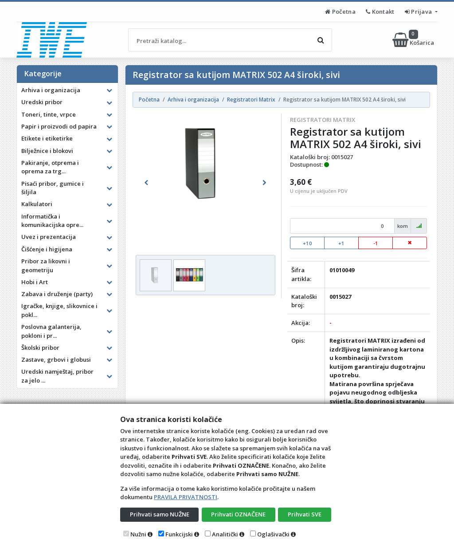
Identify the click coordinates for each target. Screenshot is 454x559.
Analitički (225, 534)
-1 (375, 243)
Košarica (413, 40)
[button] (146, 182)
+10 (307, 243)
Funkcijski (179, 534)
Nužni (138, 534)
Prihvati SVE (304, 514)
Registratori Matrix (322, 120)
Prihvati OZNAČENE (238, 514)
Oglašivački (273, 534)
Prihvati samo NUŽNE (159, 514)
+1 (341, 243)
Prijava (419, 12)
